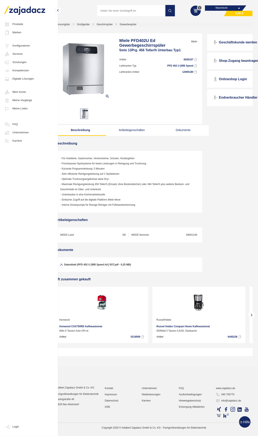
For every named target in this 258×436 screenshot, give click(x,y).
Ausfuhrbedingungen (193, 424)
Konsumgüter (70, 25)
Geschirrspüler (112, 25)
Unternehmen (16, 133)
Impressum (117, 424)
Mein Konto (15, 92)
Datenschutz (117, 430)
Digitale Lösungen (19, 79)
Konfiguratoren (17, 46)
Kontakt (115, 418)
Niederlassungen (155, 424)
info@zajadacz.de (230, 431)
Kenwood (72, 321)
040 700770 (226, 425)
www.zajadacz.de (227, 418)
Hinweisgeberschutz (193, 430)
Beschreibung (86, 131)
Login (11, 427)
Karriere (13, 141)
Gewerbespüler (135, 25)
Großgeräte (91, 25)
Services (13, 54)
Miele (196, 42)
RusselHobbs (171, 321)
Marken (12, 33)
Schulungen (15, 62)
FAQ (11, 124)
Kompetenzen (16, 71)
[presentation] (64, 316)
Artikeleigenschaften (134, 131)
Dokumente (180, 131)
